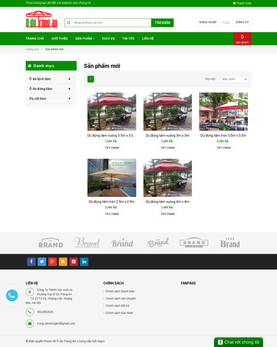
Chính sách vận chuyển (121, 298)
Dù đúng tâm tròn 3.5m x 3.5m (223, 135)
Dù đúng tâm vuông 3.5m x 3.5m (111, 135)
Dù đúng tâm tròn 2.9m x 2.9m (112, 202)
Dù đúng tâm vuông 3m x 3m (167, 135)
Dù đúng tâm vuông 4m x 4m (167, 202)
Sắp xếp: (210, 79)
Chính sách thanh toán (120, 291)
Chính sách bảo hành (119, 313)
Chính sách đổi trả (117, 305)
